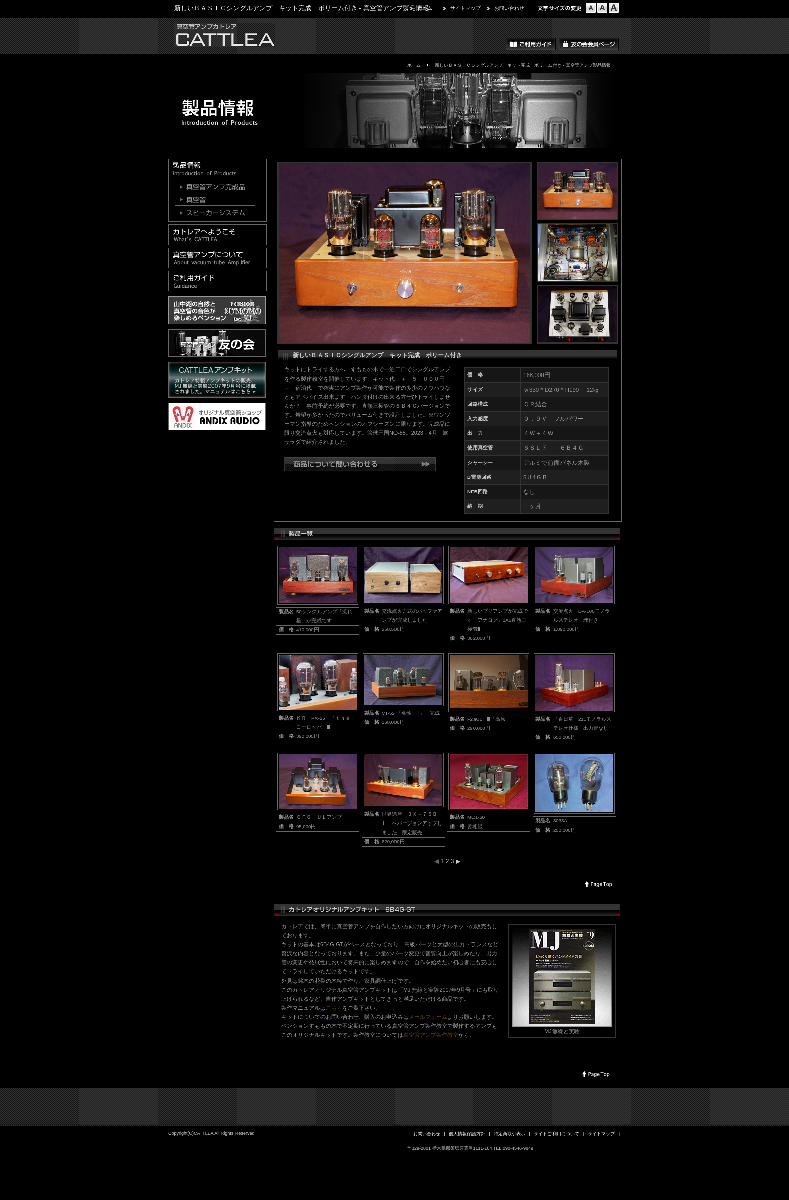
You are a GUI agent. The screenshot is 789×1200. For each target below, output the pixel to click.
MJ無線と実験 (561, 1031)
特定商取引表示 (509, 1133)
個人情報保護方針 (467, 1133)
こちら (334, 1008)
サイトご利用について (556, 1133)
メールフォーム (428, 1017)
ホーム (424, 8)
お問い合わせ (509, 8)
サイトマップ (465, 8)
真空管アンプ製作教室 (430, 1035)
